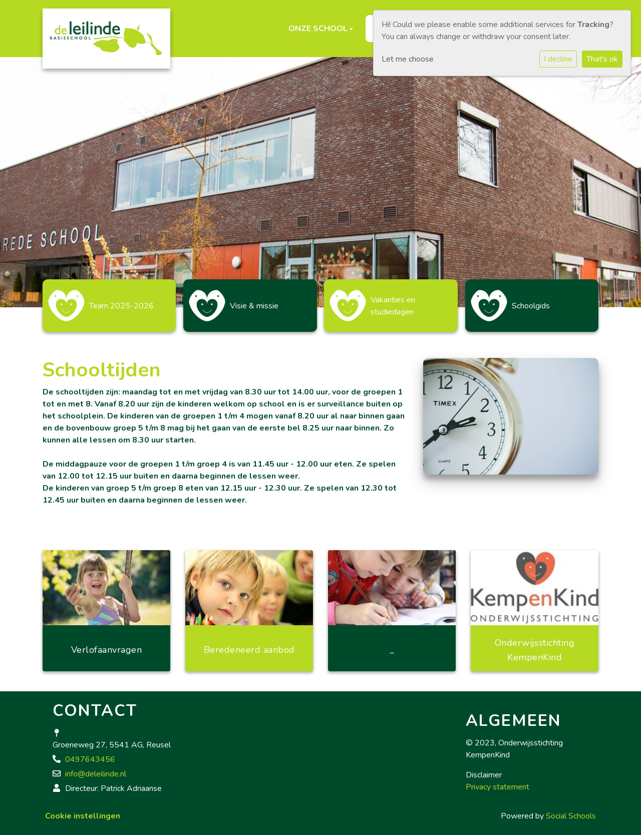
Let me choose (408, 59)
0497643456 (90, 754)
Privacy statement (497, 781)
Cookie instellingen (82, 810)
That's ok (602, 59)
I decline (558, 59)
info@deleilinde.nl (95, 768)
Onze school (319, 28)
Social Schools (571, 810)
